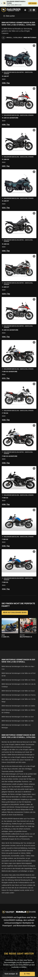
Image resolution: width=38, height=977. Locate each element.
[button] (19, 64)
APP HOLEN (32, 3)
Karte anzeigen (11, 974)
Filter (27, 974)
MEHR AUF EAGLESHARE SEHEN (15, 613)
